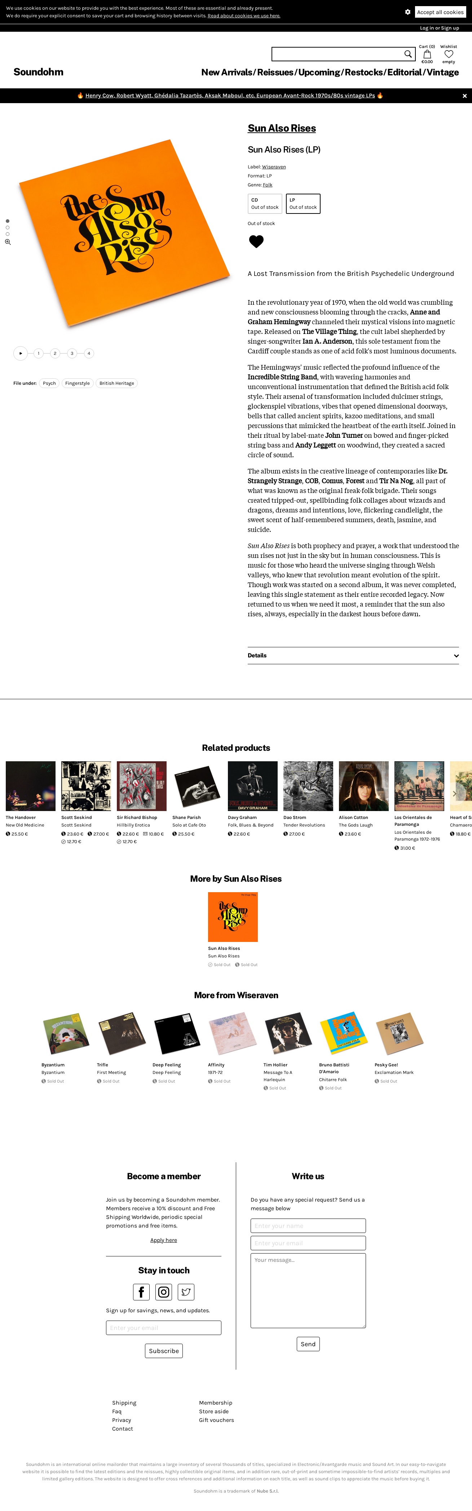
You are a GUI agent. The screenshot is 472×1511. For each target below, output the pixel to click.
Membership (215, 1402)
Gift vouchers (216, 1420)
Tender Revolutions (304, 825)
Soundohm (38, 72)
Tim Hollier (275, 1064)
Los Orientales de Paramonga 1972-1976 (417, 835)
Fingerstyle (77, 383)
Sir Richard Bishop (137, 817)
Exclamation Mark (394, 1072)
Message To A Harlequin (278, 1076)
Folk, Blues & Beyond (251, 825)
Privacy (121, 1420)
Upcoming (319, 72)
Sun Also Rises (282, 128)
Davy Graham (242, 817)
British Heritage (117, 383)
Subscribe (164, 1351)
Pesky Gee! (386, 1064)
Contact (122, 1428)
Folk (268, 185)
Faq (117, 1411)
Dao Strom (294, 817)
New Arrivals (226, 72)
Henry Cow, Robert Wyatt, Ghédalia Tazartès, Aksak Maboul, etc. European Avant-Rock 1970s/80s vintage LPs (230, 95)
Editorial (404, 72)
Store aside (214, 1411)
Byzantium (53, 1064)
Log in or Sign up (439, 28)
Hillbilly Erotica (133, 825)
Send (308, 1344)
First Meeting (111, 1072)
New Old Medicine (25, 825)
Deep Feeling (167, 1064)
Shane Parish (186, 817)
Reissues (275, 72)
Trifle (102, 1064)
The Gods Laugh (356, 825)
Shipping (124, 1402)
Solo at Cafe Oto (189, 825)
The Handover (21, 817)
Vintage (443, 72)
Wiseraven (274, 167)
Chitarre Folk (333, 1079)
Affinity (216, 1064)
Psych (49, 383)
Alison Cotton (353, 817)
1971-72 (215, 1072)
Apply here (163, 1240)
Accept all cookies (440, 12)
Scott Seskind (76, 817)
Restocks (364, 72)
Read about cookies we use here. (244, 16)
